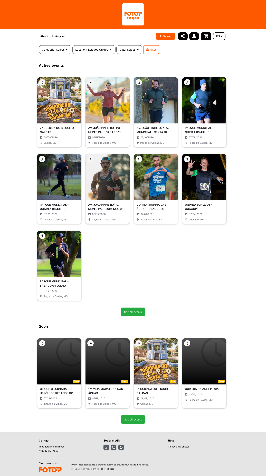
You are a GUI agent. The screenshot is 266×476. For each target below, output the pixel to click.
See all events (133, 312)
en (219, 36)
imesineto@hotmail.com (52, 446)
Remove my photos (178, 446)
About (44, 36)
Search (165, 36)
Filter (151, 49)
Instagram (58, 36)
